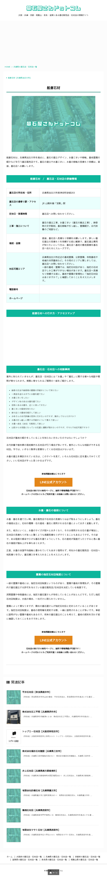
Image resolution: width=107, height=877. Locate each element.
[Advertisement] (53, 41)
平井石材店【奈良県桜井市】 (36, 691)
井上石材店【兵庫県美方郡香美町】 (40, 770)
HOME (7, 67)
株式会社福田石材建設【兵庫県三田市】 (42, 751)
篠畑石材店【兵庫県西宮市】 (36, 810)
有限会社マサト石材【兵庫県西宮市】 (41, 829)
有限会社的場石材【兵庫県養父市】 (40, 790)
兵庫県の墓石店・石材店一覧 (25, 67)
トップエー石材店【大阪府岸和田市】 (41, 731)
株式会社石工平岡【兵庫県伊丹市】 (40, 711)
